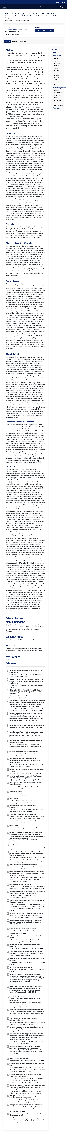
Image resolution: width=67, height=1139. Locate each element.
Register (57, 2)
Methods (56, 58)
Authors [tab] (14, 41)
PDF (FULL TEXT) (41, 30)
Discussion (57, 85)
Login (63, 2)
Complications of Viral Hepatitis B (58, 80)
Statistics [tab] (23, 41)
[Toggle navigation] (4, 7)
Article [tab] (8, 41)
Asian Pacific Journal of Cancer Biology (49, 7)
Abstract (55, 52)
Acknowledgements (57, 88)
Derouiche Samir (25, 20)
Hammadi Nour (9, 20)
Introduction (57, 55)
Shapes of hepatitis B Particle (57, 63)
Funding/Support (59, 105)
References (56, 108)
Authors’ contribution (58, 91)
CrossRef (24, 676)
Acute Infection (57, 69)
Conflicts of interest (57, 96)
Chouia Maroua (17, 20)
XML (51, 30)
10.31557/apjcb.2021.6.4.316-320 (17, 29)
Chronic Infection (57, 74)
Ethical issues (58, 100)
